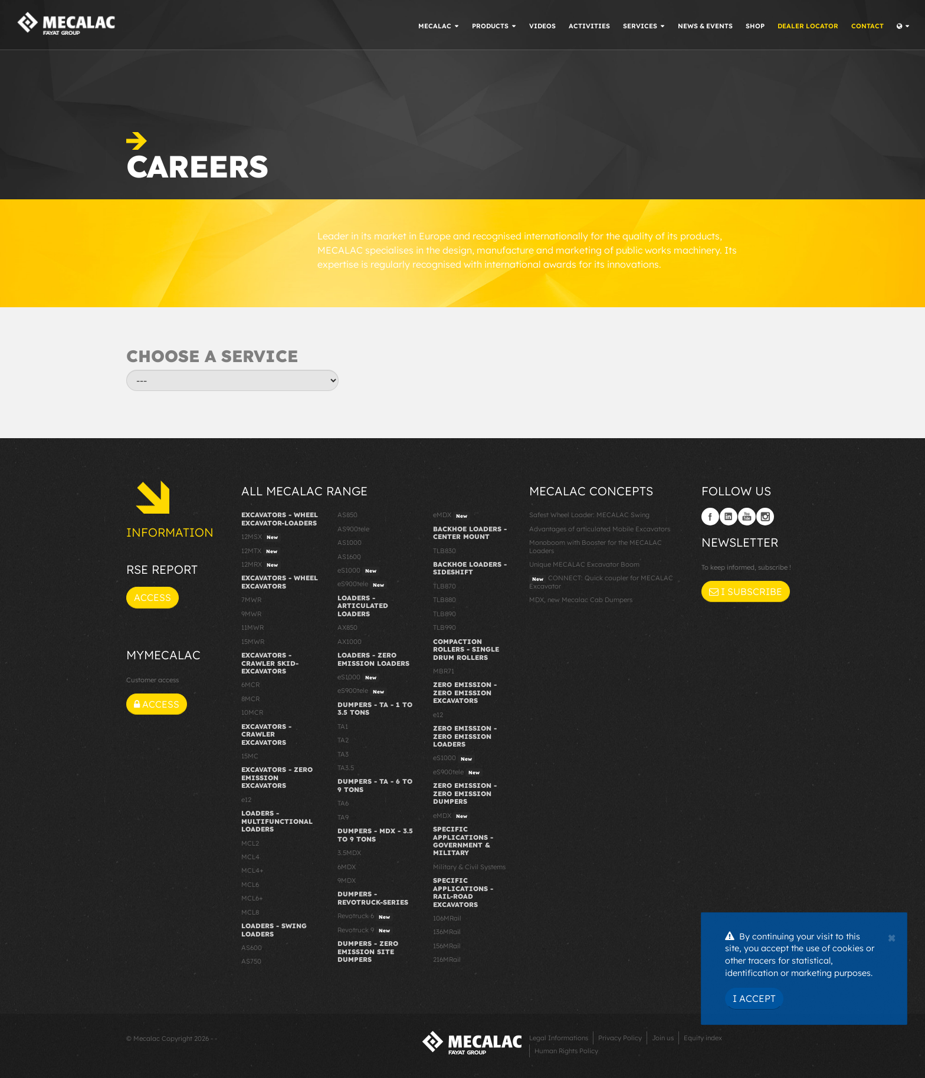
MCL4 (250, 857)
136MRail (447, 932)
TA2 (343, 740)
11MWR (252, 627)
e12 (246, 800)
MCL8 (250, 912)
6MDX (346, 867)
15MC (249, 756)
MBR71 (443, 671)
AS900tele (353, 529)
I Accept (754, 998)
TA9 (343, 817)
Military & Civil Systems (469, 867)
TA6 (343, 803)
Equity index (703, 1038)
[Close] (892, 936)
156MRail (447, 946)
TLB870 (444, 586)
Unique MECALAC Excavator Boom (584, 564)
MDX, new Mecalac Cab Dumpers (580, 600)
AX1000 (349, 641)
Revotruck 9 (365, 930)
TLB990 (444, 627)
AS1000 (349, 542)
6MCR (250, 685)
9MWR (251, 614)
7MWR (251, 600)
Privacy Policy (620, 1038)
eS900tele (362, 584)
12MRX (261, 565)
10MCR (252, 712)
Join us (663, 1038)
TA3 (343, 754)
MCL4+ (252, 870)
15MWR (252, 641)
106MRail (447, 918)
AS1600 (349, 557)
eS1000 (358, 571)
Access (152, 597)
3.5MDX (349, 853)
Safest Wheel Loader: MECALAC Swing (589, 515)
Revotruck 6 (365, 916)
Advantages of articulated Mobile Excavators (599, 529)
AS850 (347, 515)
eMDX (451, 515)
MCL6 (250, 884)
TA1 (342, 726)
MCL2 (250, 843)
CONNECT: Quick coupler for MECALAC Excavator (601, 582)
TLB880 (444, 600)
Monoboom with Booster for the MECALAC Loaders (595, 546)
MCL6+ (252, 898)
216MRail (447, 959)
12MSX (261, 537)
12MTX (260, 551)
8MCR (250, 699)
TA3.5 (345, 768)
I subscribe (745, 591)
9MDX (346, 880)
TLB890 (444, 614)
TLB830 (444, 551)
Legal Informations (558, 1038)
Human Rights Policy (566, 1051)
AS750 (251, 961)
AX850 (347, 627)
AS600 (251, 948)
